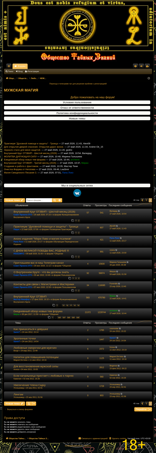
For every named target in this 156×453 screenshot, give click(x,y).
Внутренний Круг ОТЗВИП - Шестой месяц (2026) (30, 157)
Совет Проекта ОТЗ (23, 215)
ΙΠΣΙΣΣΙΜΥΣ (19, 254)
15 (63, 305)
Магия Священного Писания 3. (20, 176)
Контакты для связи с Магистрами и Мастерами (44, 284)
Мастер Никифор (22, 299)
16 (67, 305)
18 (74, 305)
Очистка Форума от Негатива (19, 173)
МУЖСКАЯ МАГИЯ (21, 90)
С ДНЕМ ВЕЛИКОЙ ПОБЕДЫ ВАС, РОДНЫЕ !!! (41, 250)
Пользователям (68, 275)
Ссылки (9, 67)
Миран (113, 296)
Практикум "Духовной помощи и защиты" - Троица (31, 147)
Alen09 (113, 226)
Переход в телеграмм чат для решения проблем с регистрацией (78, 84)
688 (68, 317)
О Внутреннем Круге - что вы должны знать (41, 272)
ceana (112, 250)
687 (64, 317)
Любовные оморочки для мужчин (35, 347)
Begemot (113, 366)
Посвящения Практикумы (60, 229)
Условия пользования (77, 102)
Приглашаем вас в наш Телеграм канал (39, 262)
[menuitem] (135, 66)
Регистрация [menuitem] (148, 67)
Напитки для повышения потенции (36, 357)
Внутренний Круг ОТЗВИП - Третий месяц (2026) (30, 166)
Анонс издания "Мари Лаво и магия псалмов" (42, 238)
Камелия (17, 379)
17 (71, 305)
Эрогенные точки (25, 338)
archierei (114, 311)
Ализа (16, 369)
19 (78, 305)
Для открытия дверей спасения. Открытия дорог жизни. (34, 150)
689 (73, 317)
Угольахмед (19, 388)
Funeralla (114, 284)
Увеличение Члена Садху (30, 385)
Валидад (113, 211)
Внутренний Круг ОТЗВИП (30, 296)
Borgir (16, 351)
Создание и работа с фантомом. (21, 170)
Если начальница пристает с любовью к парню (43, 375)
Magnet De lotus (20, 360)
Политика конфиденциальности (77, 113)
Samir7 (17, 332)
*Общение (58, 254)
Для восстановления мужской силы (36, 366)
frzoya (112, 347)
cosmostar (114, 328)
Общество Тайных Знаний (27, 66)
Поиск (10, 71)
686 (59, 317)
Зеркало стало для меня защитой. (22, 153)
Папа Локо (18, 242)
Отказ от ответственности (77, 107)
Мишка (113, 271)
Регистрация (33, 71)
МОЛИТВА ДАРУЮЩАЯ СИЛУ (20, 160)
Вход (20, 71)
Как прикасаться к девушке (31, 329)
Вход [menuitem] (142, 67)
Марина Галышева (118, 262)
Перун (16, 229)
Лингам (18, 394)
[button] (142, 200)
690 (78, 317)
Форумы (52, 66)
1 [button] (146, 200)
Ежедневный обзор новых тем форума (25, 163)
